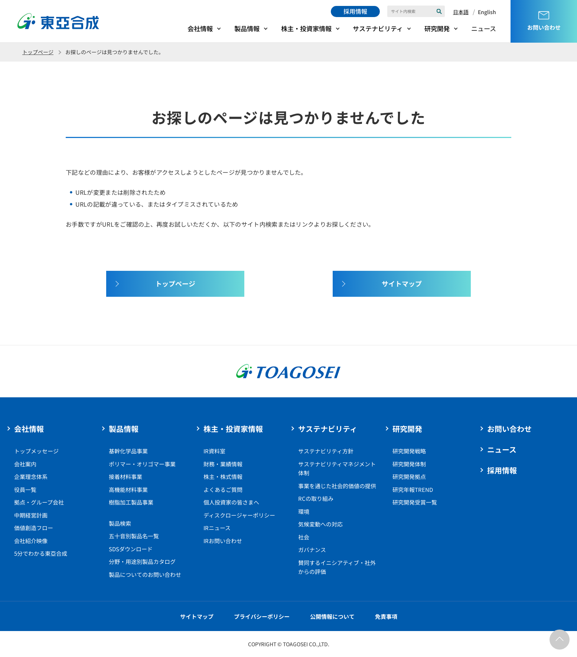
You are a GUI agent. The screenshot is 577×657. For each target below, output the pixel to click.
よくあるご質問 (222, 489)
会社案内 (25, 464)
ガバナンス (312, 549)
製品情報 (247, 28)
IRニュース (217, 528)
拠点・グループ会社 (39, 502)
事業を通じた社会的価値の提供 (337, 486)
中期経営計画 (31, 515)
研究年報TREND (412, 489)
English (487, 12)
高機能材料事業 (128, 489)
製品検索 (120, 523)
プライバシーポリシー (262, 616)
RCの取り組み (315, 498)
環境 (303, 511)
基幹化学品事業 (128, 451)
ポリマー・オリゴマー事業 (142, 464)
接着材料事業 (125, 476)
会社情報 (200, 28)
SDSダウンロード (131, 549)
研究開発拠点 (409, 476)
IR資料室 (214, 451)
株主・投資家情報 (306, 28)
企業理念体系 (31, 476)
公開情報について (332, 616)
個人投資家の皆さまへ (231, 502)
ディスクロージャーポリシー (239, 515)
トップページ (37, 52)
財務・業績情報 (222, 464)
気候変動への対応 (320, 524)
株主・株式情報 (222, 476)
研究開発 (437, 28)
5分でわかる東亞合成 (40, 553)
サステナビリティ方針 (325, 451)
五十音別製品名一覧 (134, 536)
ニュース (483, 28)
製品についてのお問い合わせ (145, 574)
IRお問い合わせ (222, 541)
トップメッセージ (36, 451)
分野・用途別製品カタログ (142, 561)
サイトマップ (196, 616)
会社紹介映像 (31, 541)
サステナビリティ (378, 28)
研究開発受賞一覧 (414, 502)
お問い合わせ (509, 428)
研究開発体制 (409, 464)
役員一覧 (25, 489)
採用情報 (355, 11)
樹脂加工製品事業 (131, 502)
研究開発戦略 (409, 451)
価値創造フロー (33, 528)
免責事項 (386, 616)
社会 (303, 537)
